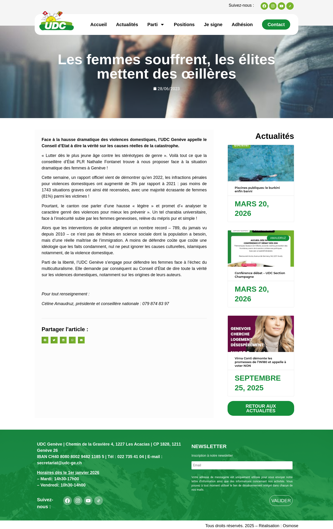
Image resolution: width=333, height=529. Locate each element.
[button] (45, 340)
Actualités (127, 24)
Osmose (290, 525)
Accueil (98, 24)
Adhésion (242, 24)
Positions (184, 24)
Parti (155, 24)
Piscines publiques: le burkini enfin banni (257, 189)
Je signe (213, 24)
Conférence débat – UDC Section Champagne (260, 274)
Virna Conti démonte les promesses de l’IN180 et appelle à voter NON (260, 361)
